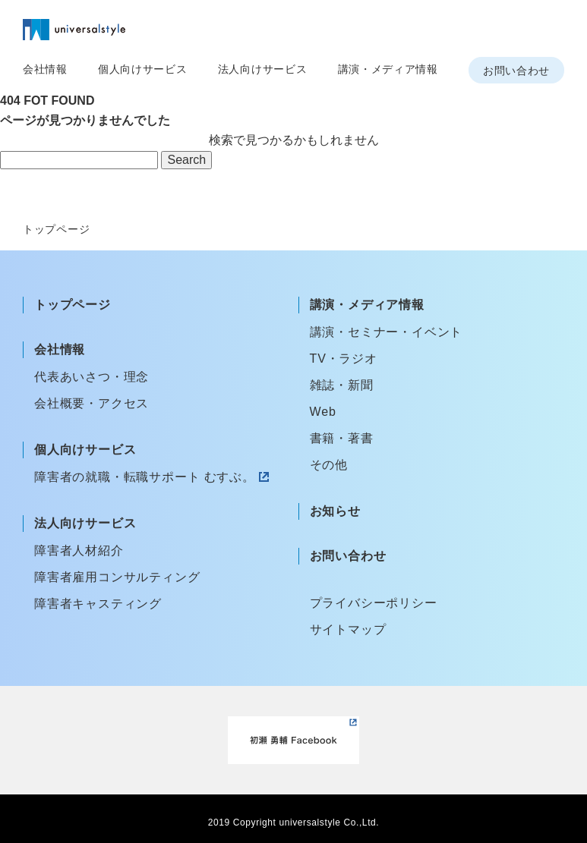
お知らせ (335, 511)
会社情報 (45, 69)
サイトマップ (348, 629)
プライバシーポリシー (373, 602)
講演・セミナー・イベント (386, 332)
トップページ (72, 304)
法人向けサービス (263, 69)
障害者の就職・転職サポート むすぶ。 (144, 476)
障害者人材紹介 (79, 550)
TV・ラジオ (343, 358)
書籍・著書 (342, 438)
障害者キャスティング (98, 603)
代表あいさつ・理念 (91, 376)
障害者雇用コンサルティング (117, 577)
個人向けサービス (143, 69)
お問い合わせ (516, 70)
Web (323, 411)
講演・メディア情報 (388, 69)
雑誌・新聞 (342, 385)
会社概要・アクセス (91, 403)
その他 (329, 464)
